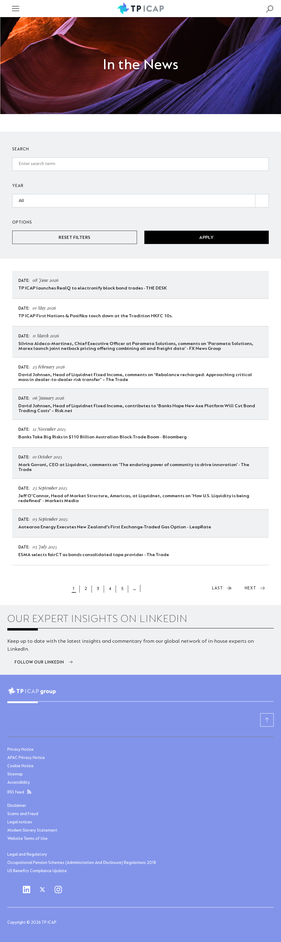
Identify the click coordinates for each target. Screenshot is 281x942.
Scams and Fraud (22, 814)
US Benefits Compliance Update (37, 871)
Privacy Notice (20, 750)
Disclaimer (16, 806)
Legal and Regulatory (27, 855)
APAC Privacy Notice (26, 758)
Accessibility (18, 783)
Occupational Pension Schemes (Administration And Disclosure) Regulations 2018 (81, 863)
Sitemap (15, 774)
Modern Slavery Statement (32, 831)
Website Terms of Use (27, 839)
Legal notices (19, 822)
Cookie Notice (20, 766)
